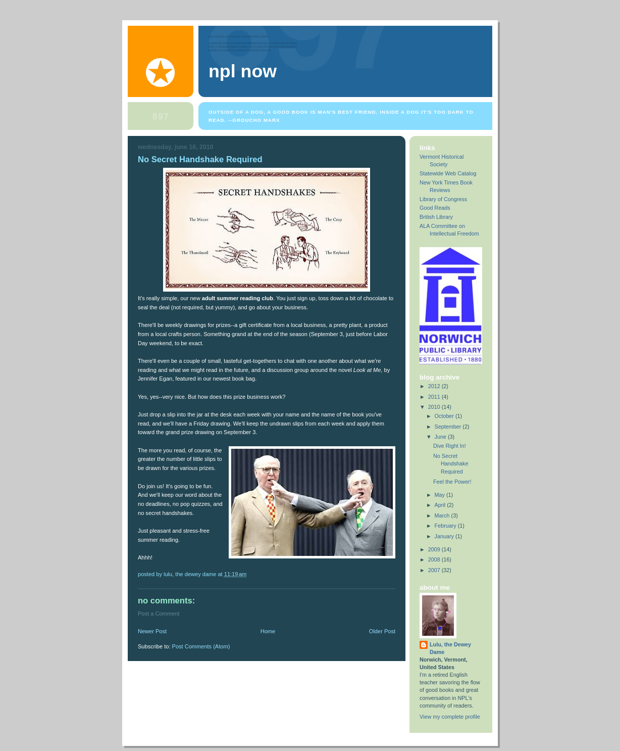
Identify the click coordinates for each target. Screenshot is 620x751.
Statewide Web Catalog (448, 173)
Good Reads (435, 208)
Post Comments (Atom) (201, 646)
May (440, 495)
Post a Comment (158, 614)
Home (268, 631)
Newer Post (152, 631)
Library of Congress (443, 199)
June (441, 437)
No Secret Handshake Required (200, 159)
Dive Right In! (449, 446)
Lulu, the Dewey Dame (450, 648)
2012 (435, 386)
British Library (436, 217)
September (449, 427)
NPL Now (243, 71)
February (446, 526)
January (445, 536)
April (441, 505)
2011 (435, 397)
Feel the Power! (452, 482)
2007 (435, 570)
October (445, 416)
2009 (435, 549)
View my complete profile (450, 717)
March (443, 515)
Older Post (382, 631)
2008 (435, 559)
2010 (435, 407)
